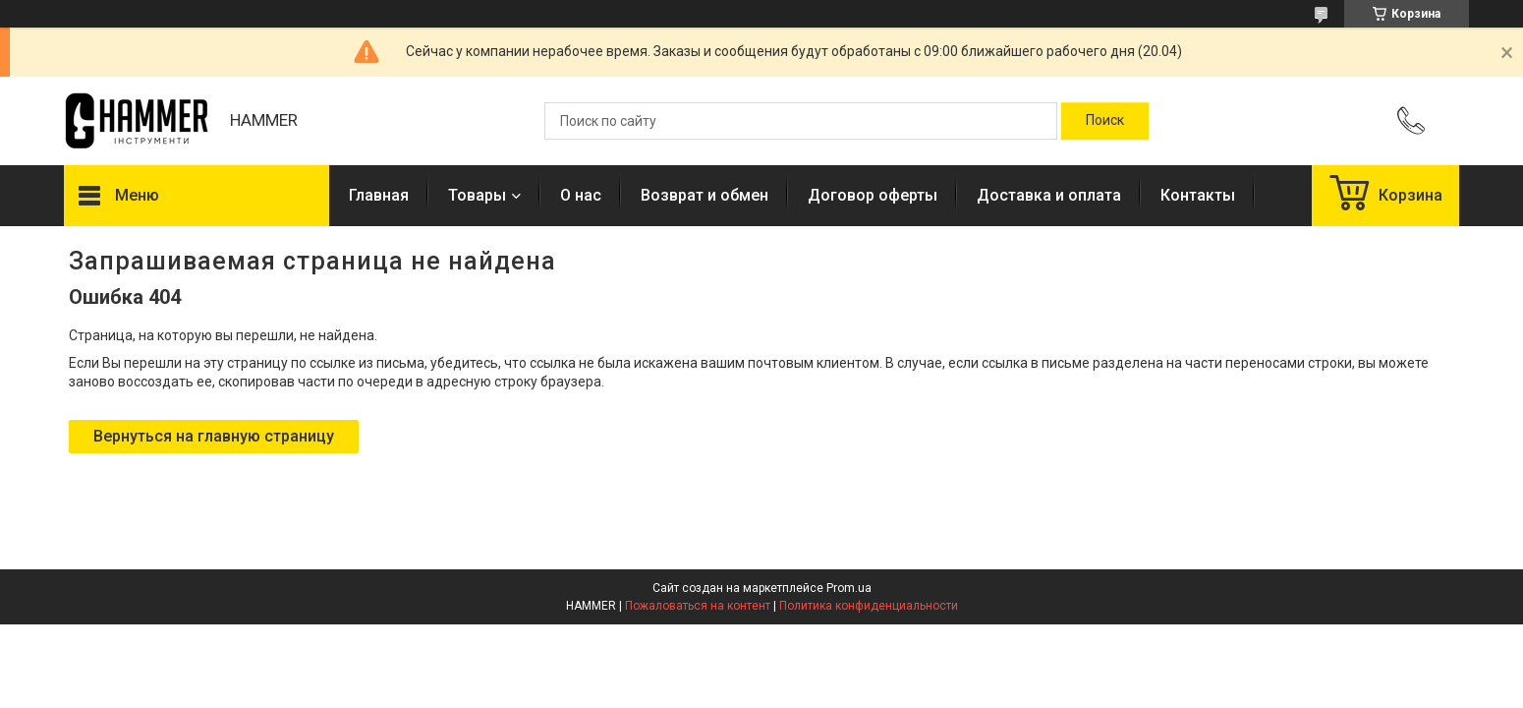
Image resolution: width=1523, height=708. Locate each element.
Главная (379, 195)
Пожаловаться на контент (697, 606)
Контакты (1197, 195)
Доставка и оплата (1049, 195)
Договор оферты (872, 195)
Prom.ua (849, 588)
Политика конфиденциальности (868, 606)
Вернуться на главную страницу (213, 436)
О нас (580, 195)
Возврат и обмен (704, 195)
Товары (477, 195)
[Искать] (1105, 121)
